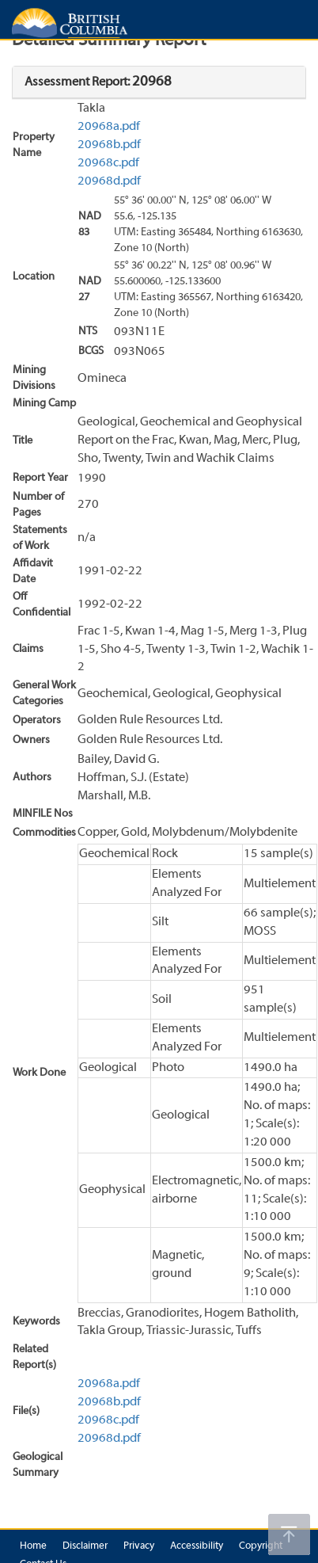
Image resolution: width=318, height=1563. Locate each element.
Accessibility (196, 1546)
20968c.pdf (108, 163)
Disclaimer (85, 1546)
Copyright (260, 1546)
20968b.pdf (109, 145)
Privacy (138, 1546)
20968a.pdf (109, 126)
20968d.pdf (109, 181)
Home (33, 1546)
